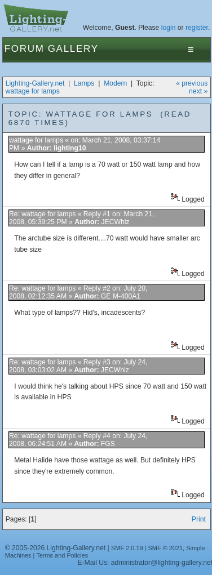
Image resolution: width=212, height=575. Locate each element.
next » (198, 91)
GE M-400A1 (120, 296)
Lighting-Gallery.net (35, 83)
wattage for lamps (33, 91)
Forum (25, 48)
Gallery (73, 48)
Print (199, 519)
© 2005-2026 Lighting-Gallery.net (55, 548)
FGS (108, 444)
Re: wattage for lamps (42, 214)
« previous (191, 83)
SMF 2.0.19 (127, 548)
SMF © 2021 (165, 548)
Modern (115, 83)
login (168, 28)
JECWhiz (115, 222)
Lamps (84, 83)
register (197, 28)
